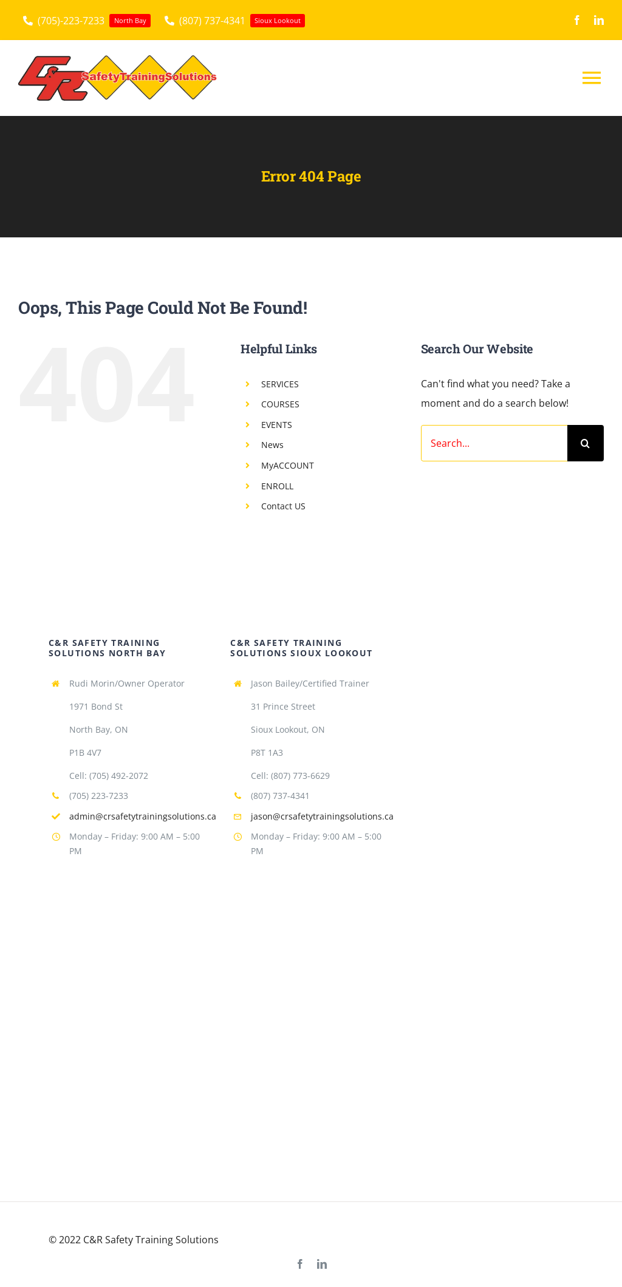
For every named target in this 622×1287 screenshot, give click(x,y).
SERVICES (280, 384)
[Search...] (494, 443)
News (272, 444)
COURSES (280, 404)
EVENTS (276, 424)
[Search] (585, 443)
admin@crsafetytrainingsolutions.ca (142, 816)
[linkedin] (599, 20)
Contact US (283, 506)
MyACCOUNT (287, 465)
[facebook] (577, 20)
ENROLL (277, 486)
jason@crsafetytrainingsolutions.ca (322, 816)
